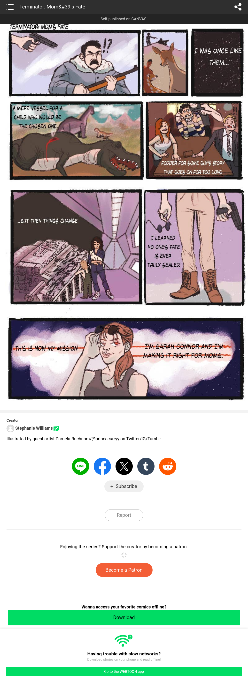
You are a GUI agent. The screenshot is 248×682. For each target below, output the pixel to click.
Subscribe (126, 486)
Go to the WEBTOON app (124, 671)
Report (124, 515)
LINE (80, 466)
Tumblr (146, 466)
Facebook (102, 466)
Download (124, 617)
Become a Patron (124, 570)
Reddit (167, 466)
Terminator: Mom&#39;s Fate (52, 7)
